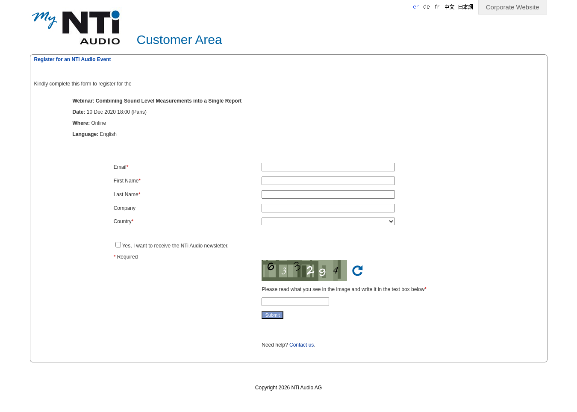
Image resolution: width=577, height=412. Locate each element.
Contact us (301, 345)
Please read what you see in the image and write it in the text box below (343, 289)
